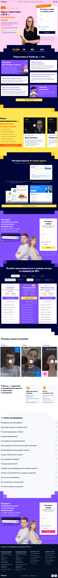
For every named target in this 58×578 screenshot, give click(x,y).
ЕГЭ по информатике (34, 560)
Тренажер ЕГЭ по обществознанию (4, 562)
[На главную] (4, 576)
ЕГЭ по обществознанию (35, 557)
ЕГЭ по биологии (33, 558)
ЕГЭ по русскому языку (35, 553)
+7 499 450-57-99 (33, 575)
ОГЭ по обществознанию (50, 557)
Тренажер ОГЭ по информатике (19, 566)
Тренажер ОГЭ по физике (21, 569)
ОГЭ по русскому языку (50, 553)
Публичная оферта (25, 575)
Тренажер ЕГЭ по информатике (4, 566)
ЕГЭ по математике (34, 555)
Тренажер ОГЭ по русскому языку (21, 555)
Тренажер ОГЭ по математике (19, 558)
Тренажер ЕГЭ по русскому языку (6, 555)
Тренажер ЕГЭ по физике (6, 569)
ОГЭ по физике (48, 562)
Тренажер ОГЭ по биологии (21, 564)
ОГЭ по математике (49, 555)
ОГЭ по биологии (48, 558)
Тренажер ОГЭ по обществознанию (19, 562)
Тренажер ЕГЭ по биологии (6, 564)
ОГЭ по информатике (49, 560)
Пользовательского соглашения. (50, 255)
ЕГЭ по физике (33, 562)
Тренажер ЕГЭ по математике (4, 558)
